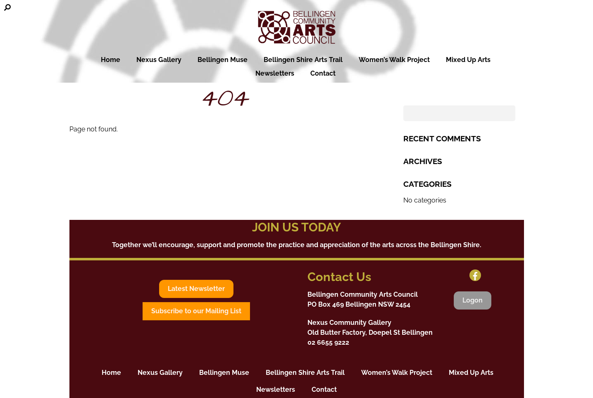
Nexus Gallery (159, 60)
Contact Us (339, 277)
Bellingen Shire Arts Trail (307, 60)
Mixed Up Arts (472, 60)
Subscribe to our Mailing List (196, 311)
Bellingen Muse (227, 60)
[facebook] (475, 275)
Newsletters (274, 73)
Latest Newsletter (196, 289)
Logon (472, 300)
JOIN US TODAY (296, 227)
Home (106, 60)
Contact (323, 73)
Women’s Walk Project (398, 60)
